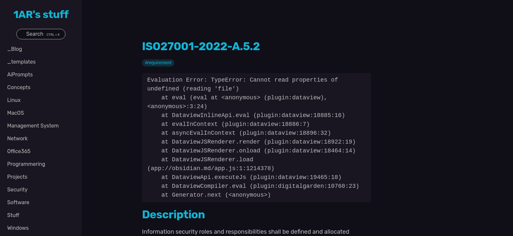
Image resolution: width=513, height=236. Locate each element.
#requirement (158, 63)
